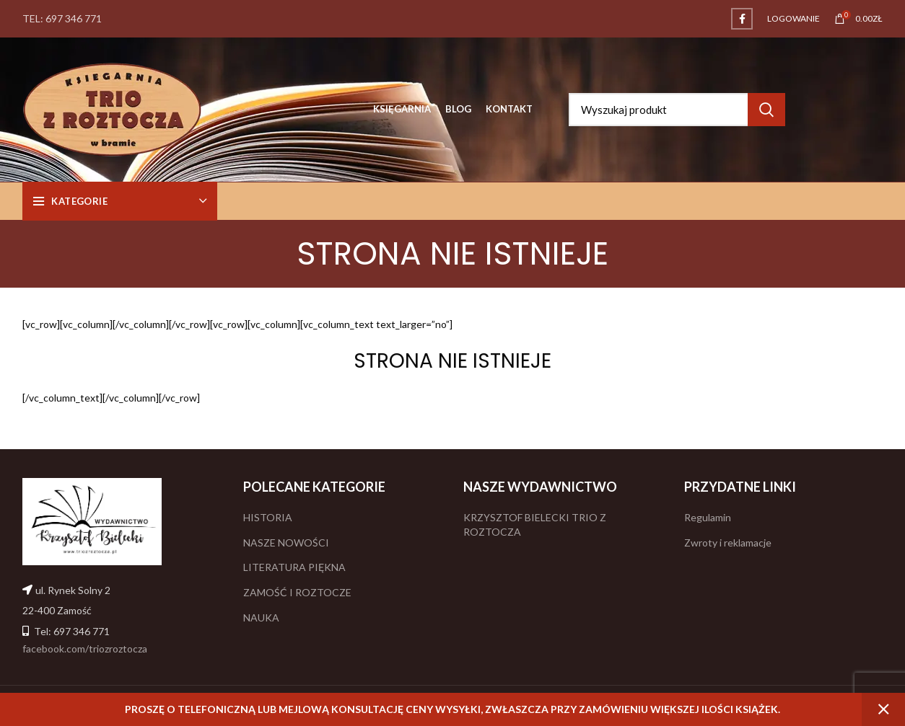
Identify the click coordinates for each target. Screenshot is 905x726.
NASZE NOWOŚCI (286, 542)
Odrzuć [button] (883, 709)
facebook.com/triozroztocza (84, 648)
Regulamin (707, 517)
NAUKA (261, 617)
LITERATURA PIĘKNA (294, 567)
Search (766, 109)
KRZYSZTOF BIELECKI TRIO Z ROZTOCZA (534, 524)
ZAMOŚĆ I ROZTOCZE (297, 592)
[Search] (677, 109)
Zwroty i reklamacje (727, 542)
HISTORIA (267, 517)
